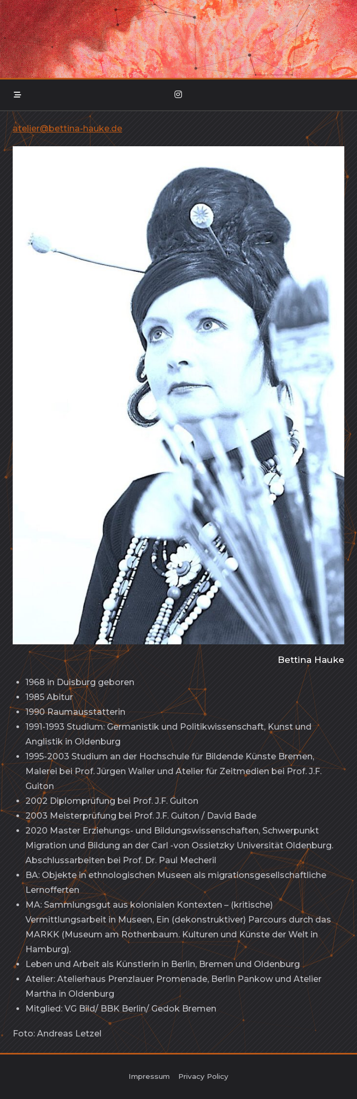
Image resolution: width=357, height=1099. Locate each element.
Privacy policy (203, 1076)
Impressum (149, 1076)
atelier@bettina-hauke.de (67, 128)
